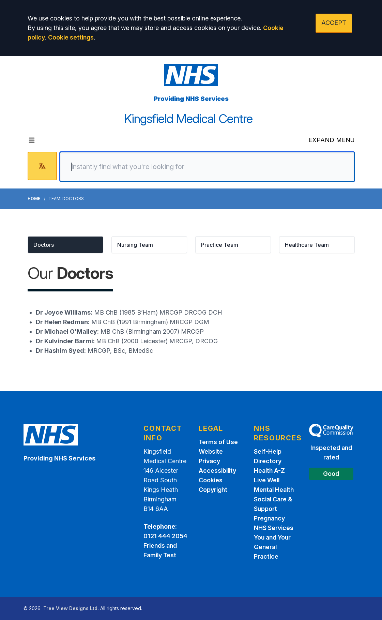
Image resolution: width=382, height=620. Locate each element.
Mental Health (274, 489)
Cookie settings (71, 37)
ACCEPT (333, 22)
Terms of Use (218, 441)
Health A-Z (269, 470)
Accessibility (217, 470)
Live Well (266, 480)
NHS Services (273, 527)
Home (34, 198)
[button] (65, 244)
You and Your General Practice (272, 547)
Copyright (213, 489)
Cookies (211, 480)
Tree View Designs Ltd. (71, 608)
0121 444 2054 (165, 536)
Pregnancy (269, 518)
